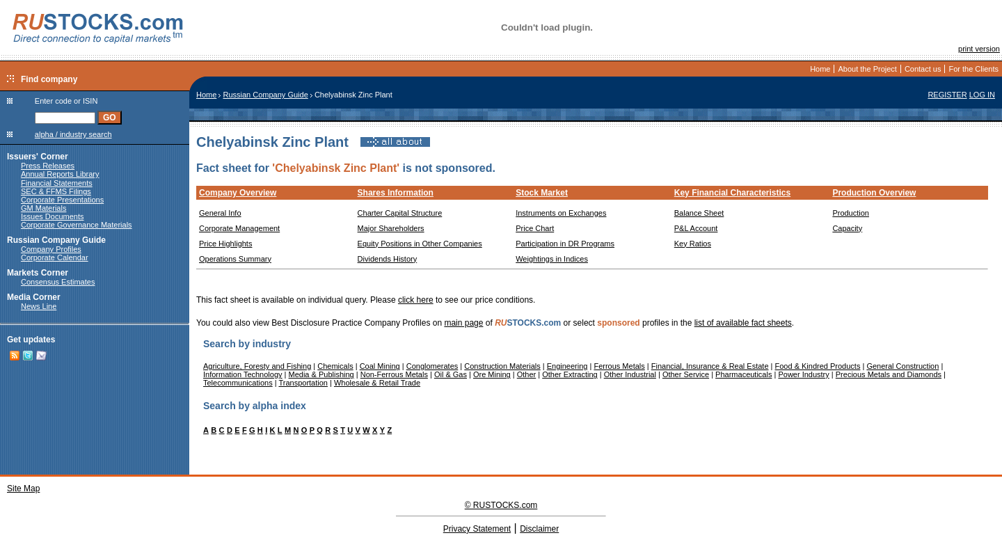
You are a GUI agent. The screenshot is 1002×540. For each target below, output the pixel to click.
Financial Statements (57, 183)
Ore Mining (492, 374)
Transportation (303, 383)
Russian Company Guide (56, 240)
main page (463, 323)
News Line (38, 306)
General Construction (902, 366)
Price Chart (535, 228)
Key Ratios (692, 243)
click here (416, 300)
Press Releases (47, 165)
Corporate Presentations (62, 200)
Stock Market (542, 193)
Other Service (685, 374)
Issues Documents (52, 216)
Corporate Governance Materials (76, 225)
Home (820, 69)
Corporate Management (239, 228)
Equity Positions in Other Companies (420, 243)
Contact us (923, 69)
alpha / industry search (73, 134)
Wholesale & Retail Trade (377, 383)
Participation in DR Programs (565, 243)
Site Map (23, 488)
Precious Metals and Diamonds (888, 374)
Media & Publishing (321, 374)
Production (850, 213)
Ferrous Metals (619, 366)
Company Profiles (51, 249)
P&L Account (696, 228)
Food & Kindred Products (818, 366)
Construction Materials (502, 366)
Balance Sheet (699, 213)
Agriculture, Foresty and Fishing (257, 366)
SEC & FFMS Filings (56, 191)
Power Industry (803, 374)
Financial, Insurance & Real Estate (710, 366)
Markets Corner (37, 273)
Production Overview (874, 193)
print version (979, 49)
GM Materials (43, 208)
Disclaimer (539, 529)
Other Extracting (569, 374)
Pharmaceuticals (743, 374)
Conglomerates (432, 366)
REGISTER (947, 94)
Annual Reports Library (60, 174)
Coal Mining (380, 366)
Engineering (567, 366)
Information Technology (243, 374)
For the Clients (973, 69)
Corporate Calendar (54, 257)
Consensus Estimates (58, 282)
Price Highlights (225, 243)
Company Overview (237, 193)
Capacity (847, 228)
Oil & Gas (450, 374)
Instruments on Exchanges (561, 213)
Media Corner (34, 297)
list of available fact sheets (743, 323)
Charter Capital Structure (400, 213)
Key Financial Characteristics (732, 193)
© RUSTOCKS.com (501, 505)
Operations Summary (235, 259)
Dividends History (388, 259)
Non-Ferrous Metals (394, 374)
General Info (220, 213)
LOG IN (982, 94)
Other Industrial (630, 374)
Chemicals (335, 366)
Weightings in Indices (552, 259)
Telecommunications (238, 383)
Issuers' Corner (37, 156)
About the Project (867, 69)
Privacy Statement (477, 529)
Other (526, 374)
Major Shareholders (391, 228)
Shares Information (396, 193)
